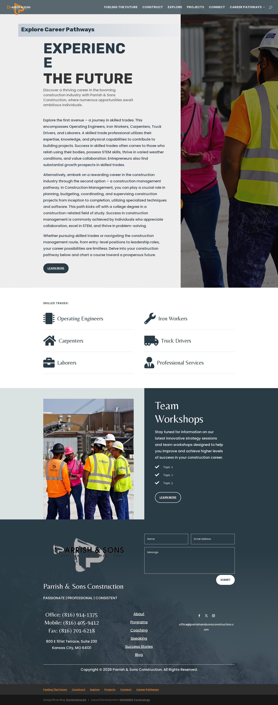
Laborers (66, 362)
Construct (152, 7)
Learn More (56, 268)
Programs (139, 622)
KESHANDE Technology (134, 700)
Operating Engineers (80, 318)
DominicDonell (76, 700)
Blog (139, 654)
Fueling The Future (121, 7)
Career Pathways (246, 7)
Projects (195, 7)
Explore (175, 7)
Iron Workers (172, 318)
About (139, 613)
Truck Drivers (176, 340)
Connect (217, 7)
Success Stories (139, 646)
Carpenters (71, 340)
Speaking (139, 638)
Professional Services (180, 362)
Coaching (139, 630)
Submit (225, 579)
